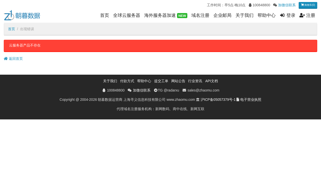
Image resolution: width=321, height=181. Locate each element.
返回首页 (13, 59)
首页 (104, 15)
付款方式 (127, 81)
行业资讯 (195, 81)
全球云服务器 (126, 15)
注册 (307, 15)
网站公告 (178, 81)
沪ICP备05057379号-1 (218, 100)
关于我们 (244, 15)
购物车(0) (308, 5)
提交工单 (161, 81)
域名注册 (200, 15)
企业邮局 (222, 15)
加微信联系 (287, 5)
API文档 (211, 81)
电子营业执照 (250, 100)
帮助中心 (267, 15)
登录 (287, 15)
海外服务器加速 (165, 15)
